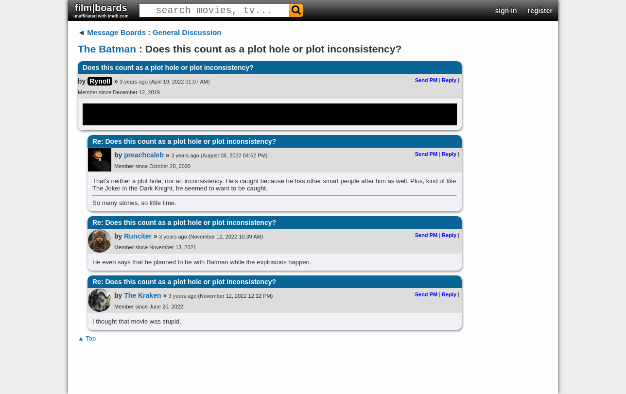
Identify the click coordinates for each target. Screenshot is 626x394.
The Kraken (142, 295)
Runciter (138, 236)
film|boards (101, 10)
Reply (449, 80)
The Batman (107, 48)
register (540, 11)
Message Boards (116, 32)
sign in (506, 11)
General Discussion (187, 32)
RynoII (99, 81)
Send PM (426, 80)
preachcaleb (144, 155)
